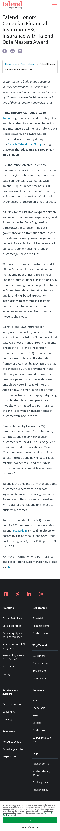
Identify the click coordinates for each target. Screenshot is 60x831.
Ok (30, 820)
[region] (30, 815)
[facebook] (4, 51)
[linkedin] (12, 51)
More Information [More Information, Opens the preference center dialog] (30, 827)
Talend (7, 118)
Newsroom (11, 64)
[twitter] (20, 51)
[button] (54, 4)
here (11, 567)
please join (20, 530)
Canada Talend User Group (25, 144)
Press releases (28, 64)
